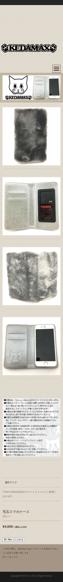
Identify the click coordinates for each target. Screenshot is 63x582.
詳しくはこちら (10, 557)
